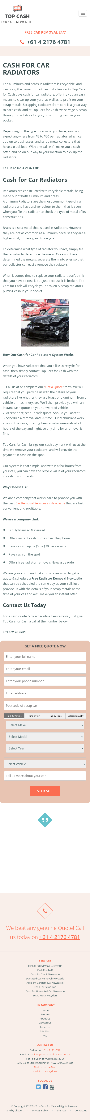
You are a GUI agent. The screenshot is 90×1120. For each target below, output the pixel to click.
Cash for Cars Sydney (45, 1071)
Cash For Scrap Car (45, 987)
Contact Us (45, 1022)
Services (45, 1014)
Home (45, 1010)
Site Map (45, 1031)
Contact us (81, 1110)
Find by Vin (34, 715)
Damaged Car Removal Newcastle (45, 978)
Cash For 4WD (45, 970)
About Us (45, 1018)
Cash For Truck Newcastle (45, 974)
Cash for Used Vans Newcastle (45, 966)
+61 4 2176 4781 (48, 42)
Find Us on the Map (45, 1067)
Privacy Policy (40, 1110)
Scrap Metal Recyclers (45, 995)
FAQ (45, 1035)
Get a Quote (54, 387)
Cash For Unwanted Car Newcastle (45, 991)
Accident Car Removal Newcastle (45, 982)
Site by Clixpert (15, 1110)
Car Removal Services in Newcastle (40, 503)
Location (45, 1027)
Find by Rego (55, 715)
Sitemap (61, 1110)
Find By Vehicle (14, 715)
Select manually (76, 715)
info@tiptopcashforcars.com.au (52, 1054)
